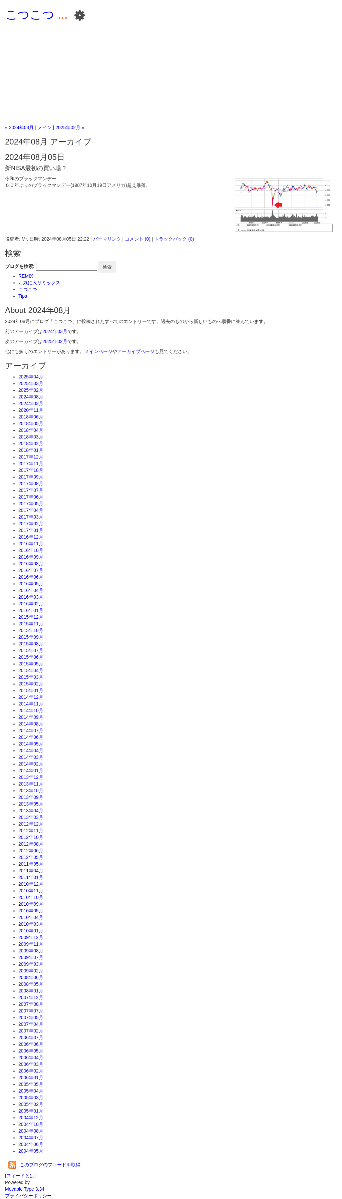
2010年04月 (30, 917)
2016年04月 (30, 590)
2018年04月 (30, 430)
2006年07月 (30, 1037)
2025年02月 (54, 341)
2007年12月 (30, 997)
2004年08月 (30, 1131)
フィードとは (20, 1175)
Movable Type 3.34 (24, 1189)
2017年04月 (30, 510)
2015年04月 (30, 670)
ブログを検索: (20, 266)
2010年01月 (30, 930)
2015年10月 (30, 630)
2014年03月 (30, 757)
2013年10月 (30, 790)
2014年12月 (30, 697)
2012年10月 (30, 837)
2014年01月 (30, 770)
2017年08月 (30, 483)
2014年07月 (30, 730)
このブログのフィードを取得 (44, 1164)
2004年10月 (30, 1124)
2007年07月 (30, 1010)
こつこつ (29, 14)
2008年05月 (30, 984)
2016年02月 (30, 603)
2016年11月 (30, 543)
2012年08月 (30, 844)
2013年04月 (30, 810)
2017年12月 (30, 457)
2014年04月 (30, 750)
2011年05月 (30, 864)
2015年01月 (30, 690)
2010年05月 (30, 910)
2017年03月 (30, 517)
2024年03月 (54, 331)
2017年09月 (30, 477)
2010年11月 (30, 890)
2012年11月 (30, 830)
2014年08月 (30, 723)
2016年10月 (30, 550)
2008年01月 (30, 990)
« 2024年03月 (19, 127)
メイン (45, 127)
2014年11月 (30, 703)
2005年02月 (30, 1104)
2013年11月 (30, 784)
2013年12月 (30, 777)
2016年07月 (30, 570)
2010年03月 (30, 924)
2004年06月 (30, 1144)
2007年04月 (30, 1024)
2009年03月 (30, 964)
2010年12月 (30, 884)
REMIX (25, 276)
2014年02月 (30, 764)
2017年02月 (30, 523)
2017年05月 (30, 503)
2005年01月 (30, 1111)
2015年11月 (30, 623)
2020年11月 (30, 410)
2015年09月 (30, 637)
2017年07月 (30, 490)
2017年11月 (30, 463)
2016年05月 (30, 583)
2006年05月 (30, 1051)
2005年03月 (30, 1097)
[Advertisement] (171, 74)
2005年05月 (30, 1084)
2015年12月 (30, 617)
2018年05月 (30, 423)
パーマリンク (107, 239)
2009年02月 (30, 970)
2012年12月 (30, 824)
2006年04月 (30, 1057)
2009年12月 (30, 937)
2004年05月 (30, 1151)
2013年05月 (30, 804)
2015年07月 (30, 650)
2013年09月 (30, 797)
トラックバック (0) (174, 239)
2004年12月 (30, 1117)
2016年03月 (30, 597)
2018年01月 (30, 450)
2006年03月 (30, 1064)
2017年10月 (30, 470)
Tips (22, 296)
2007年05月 (30, 1017)
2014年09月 (30, 717)
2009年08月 (30, 950)
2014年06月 (30, 737)
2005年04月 (30, 1091)
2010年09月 (30, 904)
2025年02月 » (69, 127)
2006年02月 (30, 1071)
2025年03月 (30, 383)
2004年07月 (30, 1137)
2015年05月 (30, 663)
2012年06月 (30, 850)
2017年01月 (30, 530)
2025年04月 (30, 376)
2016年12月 (30, 537)
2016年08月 (30, 563)
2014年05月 (30, 743)
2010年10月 (30, 897)
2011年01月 (30, 877)
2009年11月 (30, 944)
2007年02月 (30, 1030)
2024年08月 (30, 396)
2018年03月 (30, 436)
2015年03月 (30, 677)
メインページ (98, 351)
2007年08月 (30, 1004)
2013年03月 (30, 817)
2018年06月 (30, 416)
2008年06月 (30, 977)
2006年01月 (30, 1077)
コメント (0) (137, 239)
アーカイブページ (135, 351)
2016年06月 (30, 577)
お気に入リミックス (39, 282)
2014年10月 (30, 710)
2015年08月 (30, 643)
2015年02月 (30, 683)
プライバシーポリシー (28, 1195)
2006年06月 (30, 1044)
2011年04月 (30, 870)
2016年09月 (30, 557)
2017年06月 (30, 497)
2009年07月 (30, 957)
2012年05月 (30, 857)
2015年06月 (30, 657)
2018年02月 (30, 443)
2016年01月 (30, 610)
